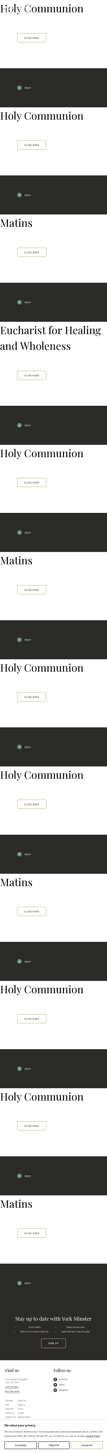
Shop (20, 1408)
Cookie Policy (93, 1435)
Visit (7, 1404)
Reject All (54, 1445)
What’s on (10, 1412)
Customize (20, 1445)
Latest (21, 1412)
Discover (9, 1408)
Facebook (60, 1379)
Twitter (59, 1385)
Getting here (12, 1391)
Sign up (21, 1404)
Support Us (10, 1416)
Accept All (87, 1445)
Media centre (24, 1416)
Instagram (61, 1390)
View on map (12, 1386)
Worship (9, 1400)
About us (22, 1400)
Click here (31, 38)
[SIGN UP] (53, 1343)
